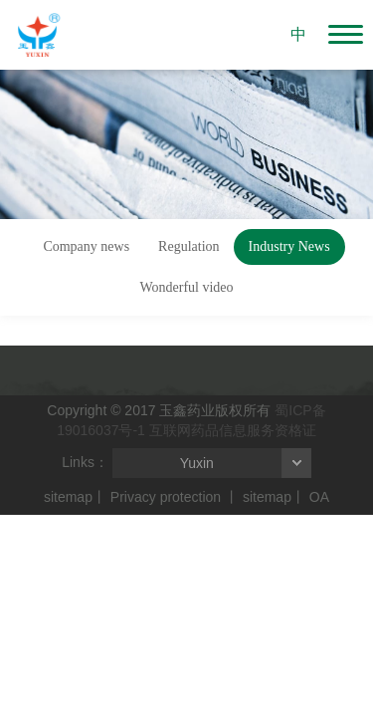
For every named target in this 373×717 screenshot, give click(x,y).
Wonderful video (186, 287)
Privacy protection (165, 497)
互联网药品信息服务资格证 (232, 430)
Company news (86, 246)
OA (319, 497)
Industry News (289, 246)
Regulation (188, 246)
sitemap (68, 497)
